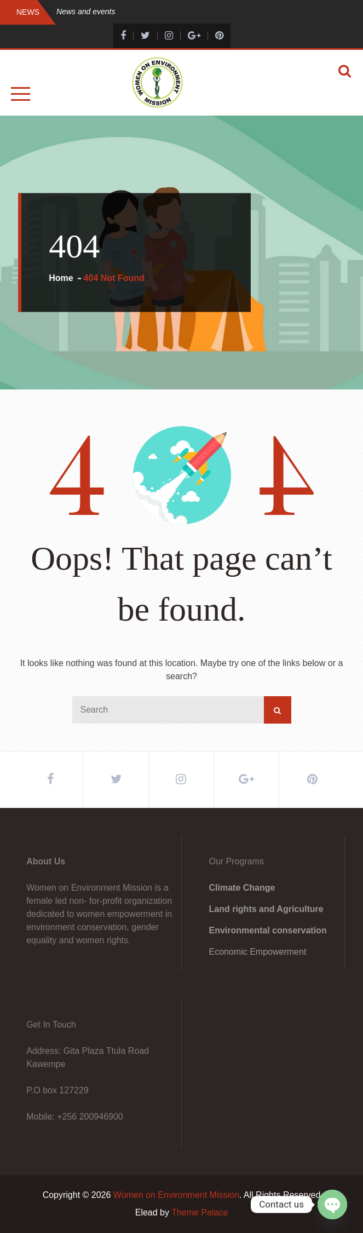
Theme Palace (199, 1212)
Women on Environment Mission (176, 1195)
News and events (85, 11)
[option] (207, 11)
